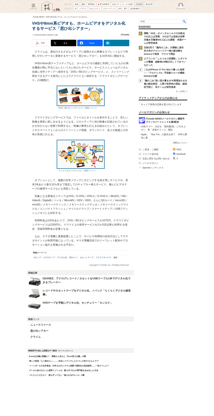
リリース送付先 (150, 154)
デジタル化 (62, 257)
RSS (179, 149)
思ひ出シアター (39, 330)
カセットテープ (86, 257)
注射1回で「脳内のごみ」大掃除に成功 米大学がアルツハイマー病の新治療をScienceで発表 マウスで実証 (165, 50)
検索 (184, 21)
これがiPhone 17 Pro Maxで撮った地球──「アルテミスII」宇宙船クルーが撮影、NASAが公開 (165, 72)
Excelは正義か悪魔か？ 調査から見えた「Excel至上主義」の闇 (57, 356)
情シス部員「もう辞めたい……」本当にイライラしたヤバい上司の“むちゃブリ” (64, 361)
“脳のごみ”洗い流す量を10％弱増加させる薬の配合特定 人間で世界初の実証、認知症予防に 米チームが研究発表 (165, 83)
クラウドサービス (103, 257)
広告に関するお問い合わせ (156, 158)
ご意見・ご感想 (150, 149)
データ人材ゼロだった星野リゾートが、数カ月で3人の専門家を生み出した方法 (63, 370)
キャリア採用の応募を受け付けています (161, 104)
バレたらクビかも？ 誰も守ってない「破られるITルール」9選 (56, 375)
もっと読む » (181, 91)
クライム (35, 336)
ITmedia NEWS (38, 17)
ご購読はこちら (178, 143)
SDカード (73, 257)
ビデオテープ (49, 257)
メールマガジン (150, 163)
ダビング (37, 257)
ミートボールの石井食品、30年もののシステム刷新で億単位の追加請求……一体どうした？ (69, 366)
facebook (181, 154)
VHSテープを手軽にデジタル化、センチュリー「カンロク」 (78, 302)
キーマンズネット (65, 351)
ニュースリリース (40, 324)
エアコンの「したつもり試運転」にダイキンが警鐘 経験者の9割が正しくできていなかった (165, 61)
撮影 (115, 257)
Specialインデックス (153, 167)
